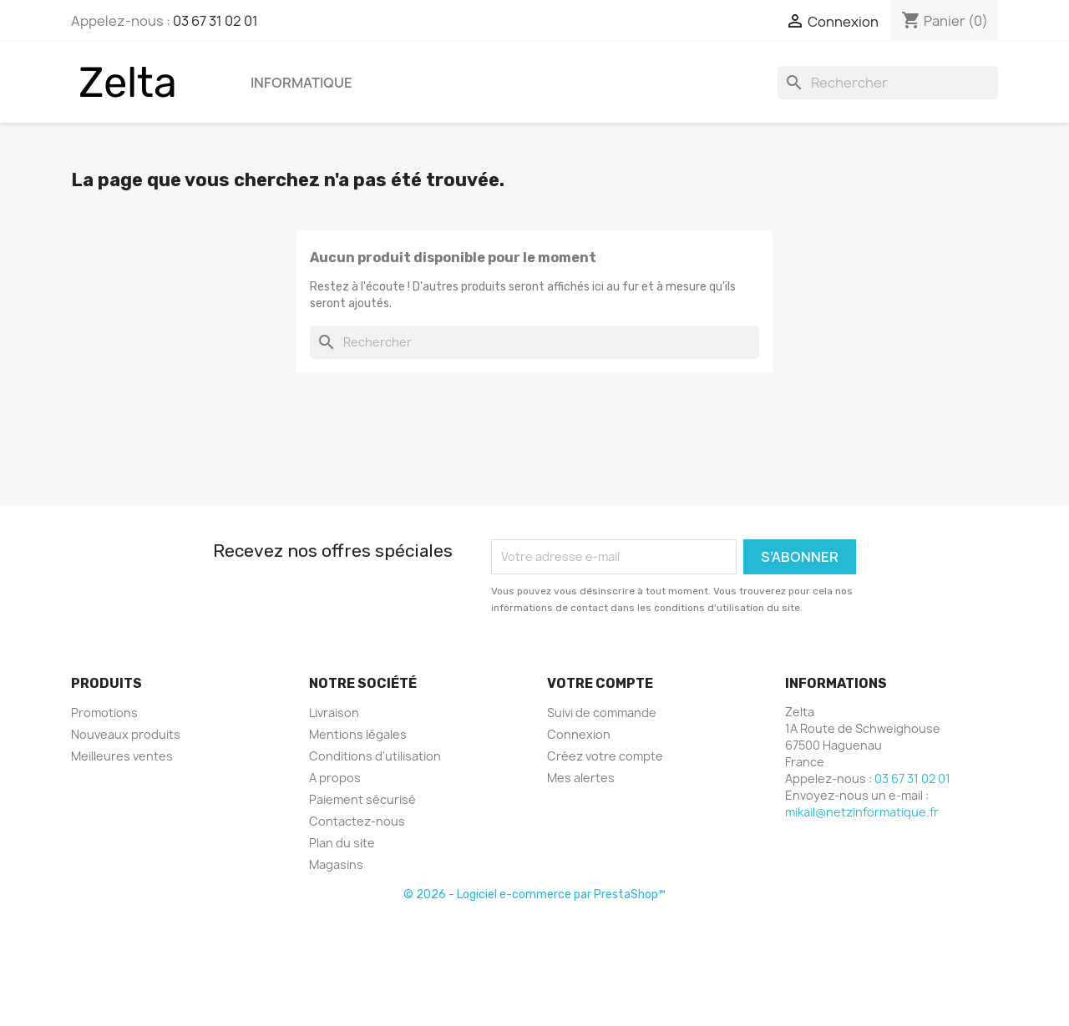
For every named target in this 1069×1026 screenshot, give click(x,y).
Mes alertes (581, 778)
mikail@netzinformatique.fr (862, 812)
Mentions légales (358, 734)
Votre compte (600, 683)
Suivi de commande (601, 712)
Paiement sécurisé (362, 799)
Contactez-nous (357, 821)
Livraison (334, 712)
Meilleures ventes (122, 756)
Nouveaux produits (125, 734)
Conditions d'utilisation (375, 756)
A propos (335, 778)
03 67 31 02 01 (215, 21)
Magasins (336, 864)
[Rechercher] (888, 82)
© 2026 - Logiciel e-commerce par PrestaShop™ (534, 894)
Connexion (578, 734)
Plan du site (342, 843)
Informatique (301, 82)
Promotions (104, 712)
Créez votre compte (605, 756)
